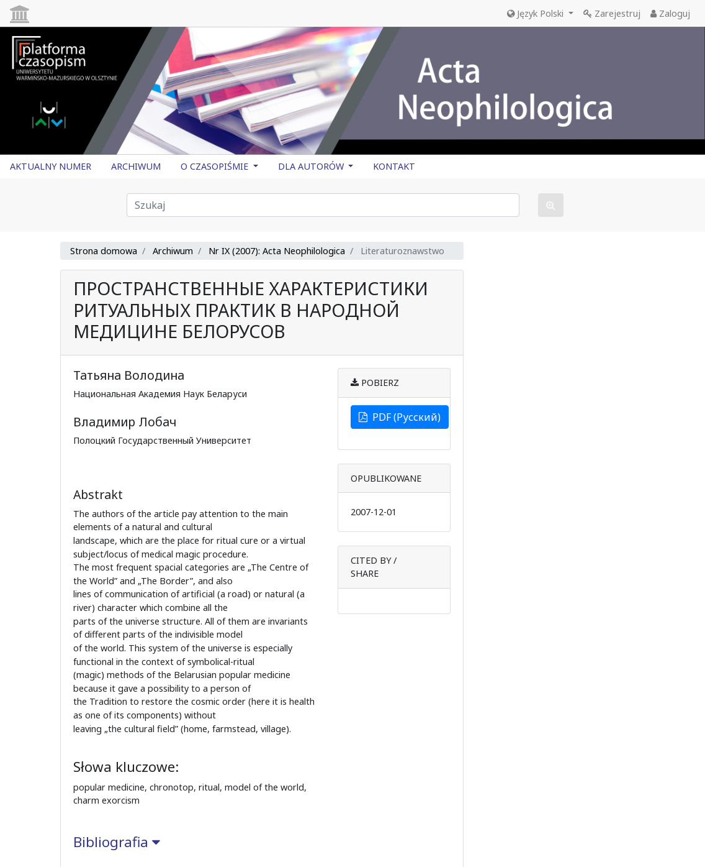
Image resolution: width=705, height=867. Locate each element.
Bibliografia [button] (116, 841)
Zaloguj (670, 13)
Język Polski (536, 13)
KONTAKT (394, 166)
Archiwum (173, 251)
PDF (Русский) (400, 417)
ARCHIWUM (136, 166)
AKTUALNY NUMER (50, 166)
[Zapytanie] (323, 205)
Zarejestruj (611, 13)
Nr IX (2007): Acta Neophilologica (277, 251)
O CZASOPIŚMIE (216, 166)
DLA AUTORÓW (312, 166)
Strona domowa (103, 251)
